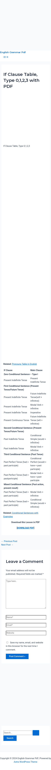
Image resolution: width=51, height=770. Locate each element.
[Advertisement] (25, 25)
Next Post (7, 544)
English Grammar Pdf (13, 52)
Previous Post (9, 541)
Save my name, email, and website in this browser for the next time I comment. (24, 646)
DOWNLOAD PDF (25, 528)
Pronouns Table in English (24, 364)
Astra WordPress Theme (25, 762)
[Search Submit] (36, 733)
